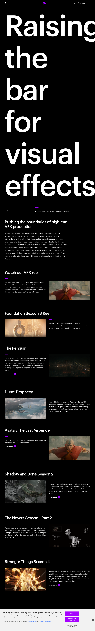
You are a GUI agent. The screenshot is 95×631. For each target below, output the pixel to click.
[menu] (5, 3)
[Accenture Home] (44, 3)
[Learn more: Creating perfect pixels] (10, 446)
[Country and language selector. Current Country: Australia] (83, 3)
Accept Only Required (72, 619)
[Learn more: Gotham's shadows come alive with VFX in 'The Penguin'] (10, 373)
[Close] (93, 620)
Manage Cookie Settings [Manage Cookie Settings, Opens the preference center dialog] (72, 625)
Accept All (72, 613)
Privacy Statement (45, 621)
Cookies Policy (32, 621)
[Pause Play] (7, 210)
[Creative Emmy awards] (88, 608)
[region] (47, 620)
